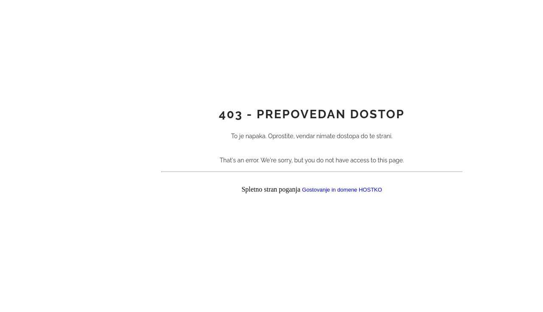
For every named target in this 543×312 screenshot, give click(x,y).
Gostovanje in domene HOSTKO (342, 190)
